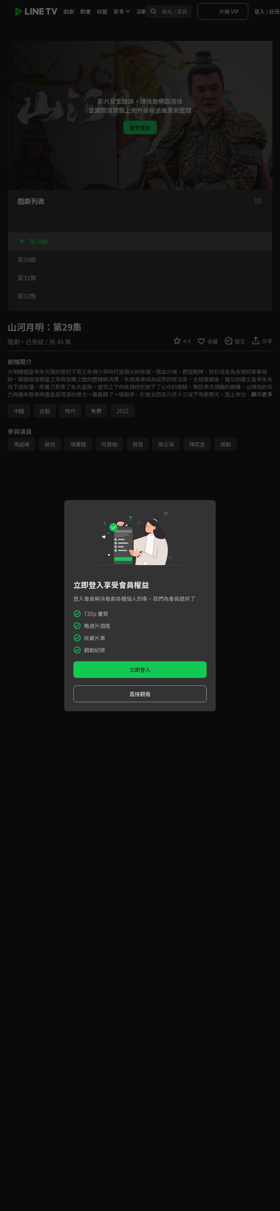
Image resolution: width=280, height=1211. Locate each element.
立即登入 (140, 669)
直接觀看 (140, 694)
